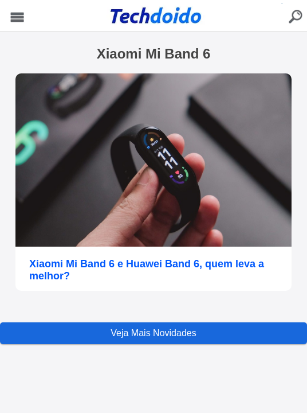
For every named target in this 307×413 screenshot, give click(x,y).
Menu (17, 17)
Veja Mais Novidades (153, 333)
